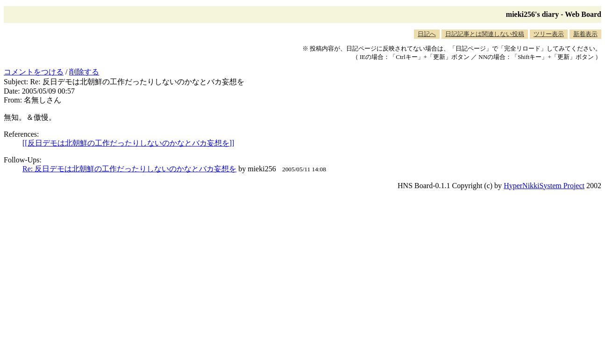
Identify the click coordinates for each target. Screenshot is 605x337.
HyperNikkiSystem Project (544, 186)
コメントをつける (34, 72)
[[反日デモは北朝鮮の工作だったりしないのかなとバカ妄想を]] (128, 143)
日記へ (427, 33)
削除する (84, 72)
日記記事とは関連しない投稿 (484, 33)
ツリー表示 (549, 33)
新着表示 (585, 33)
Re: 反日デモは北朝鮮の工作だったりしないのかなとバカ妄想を (129, 169)
